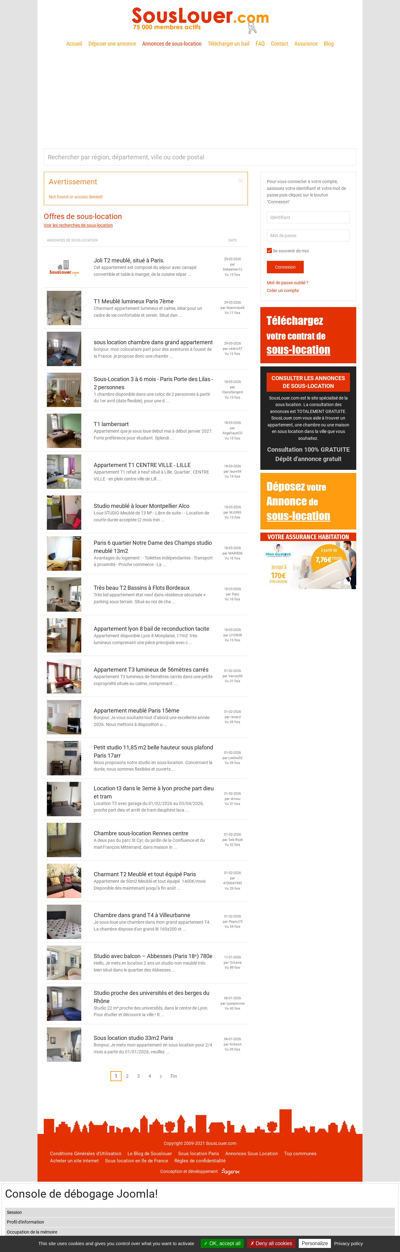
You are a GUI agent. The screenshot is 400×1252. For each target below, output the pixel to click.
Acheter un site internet (74, 1161)
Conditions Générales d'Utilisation (85, 1153)
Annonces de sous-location (172, 43)
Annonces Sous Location (251, 1153)
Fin (174, 1076)
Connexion (285, 267)
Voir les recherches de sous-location (78, 225)
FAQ (260, 43)
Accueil (74, 43)
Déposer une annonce (112, 43)
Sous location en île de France (136, 1161)
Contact (279, 43)
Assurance (306, 43)
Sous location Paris (198, 1153)
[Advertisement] (200, 95)
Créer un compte (283, 290)
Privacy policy (348, 1243)
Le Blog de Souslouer (150, 1153)
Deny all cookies (271, 1243)
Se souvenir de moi (288, 250)
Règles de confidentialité (200, 1161)
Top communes (300, 1153)
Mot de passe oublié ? (287, 282)
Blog (329, 43)
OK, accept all (222, 1243)
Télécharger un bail (228, 43)
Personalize (315, 1243)
